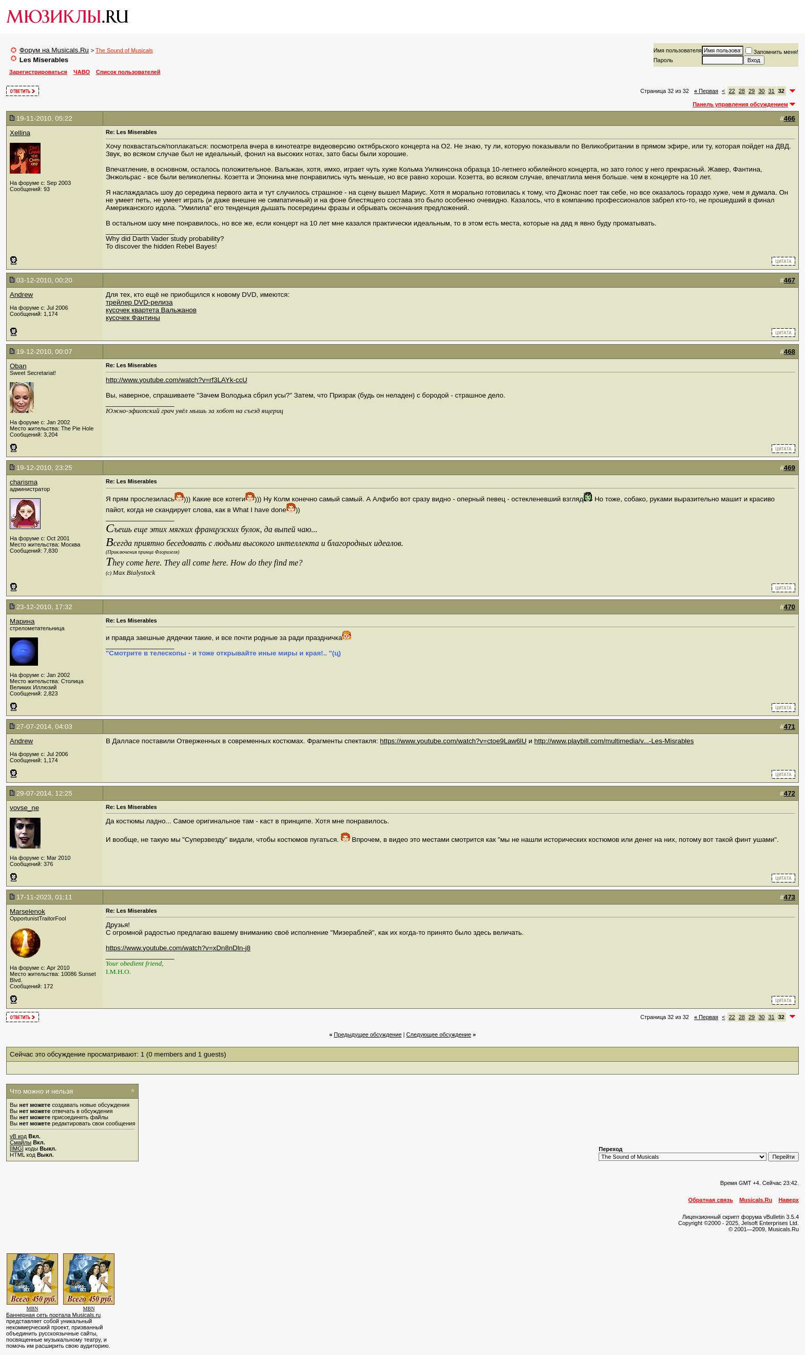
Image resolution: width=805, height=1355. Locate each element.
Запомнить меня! (771, 52)
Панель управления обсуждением (740, 104)
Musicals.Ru (755, 1200)
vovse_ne (24, 808)
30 (761, 91)
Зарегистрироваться (38, 72)
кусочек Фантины (133, 318)
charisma (23, 482)
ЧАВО (81, 72)
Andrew (21, 294)
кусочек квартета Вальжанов (151, 310)
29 (752, 91)
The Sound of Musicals (124, 50)
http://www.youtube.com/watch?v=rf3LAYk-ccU (176, 380)
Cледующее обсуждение (438, 1034)
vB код (18, 1136)
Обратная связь (710, 1200)
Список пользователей (128, 72)
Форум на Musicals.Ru (54, 50)
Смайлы (20, 1142)
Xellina (20, 133)
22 (732, 91)
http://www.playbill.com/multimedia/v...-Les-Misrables (614, 741)
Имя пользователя (678, 50)
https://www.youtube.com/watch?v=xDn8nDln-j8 (178, 948)
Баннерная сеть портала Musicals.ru (53, 1315)
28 (742, 91)
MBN (33, 1308)
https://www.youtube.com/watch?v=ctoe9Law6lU (453, 741)
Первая (706, 91)
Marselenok (27, 911)
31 (772, 91)
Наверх (788, 1200)
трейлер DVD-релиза (139, 302)
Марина (22, 621)
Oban (18, 366)
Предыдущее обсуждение (367, 1034)
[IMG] (17, 1148)
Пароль (663, 60)
